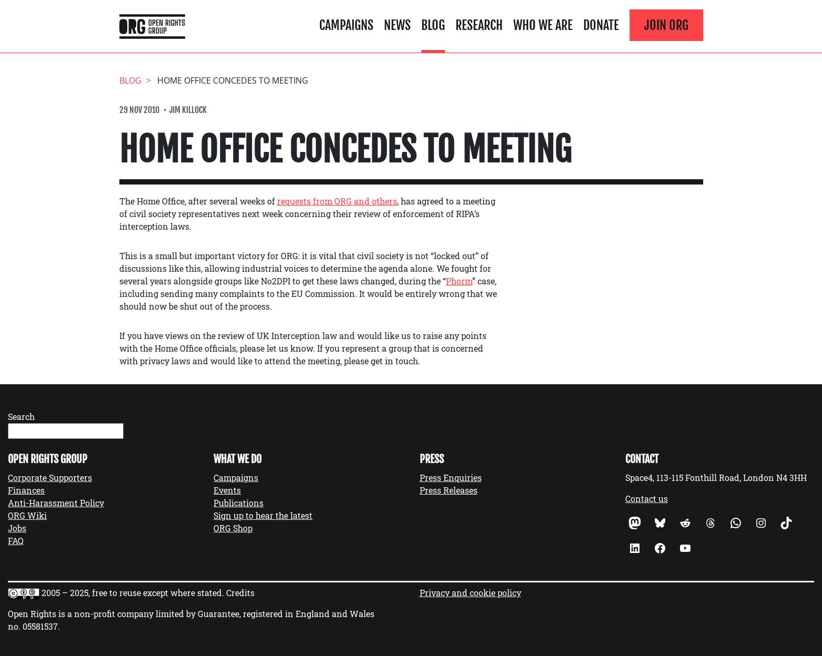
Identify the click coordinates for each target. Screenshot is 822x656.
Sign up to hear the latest (263, 515)
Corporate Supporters (50, 477)
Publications (238, 502)
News (397, 25)
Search (21, 416)
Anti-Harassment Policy (56, 502)
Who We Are (543, 25)
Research (479, 25)
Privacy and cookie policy (470, 592)
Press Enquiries (451, 477)
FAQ (16, 540)
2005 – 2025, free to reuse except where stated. (133, 592)
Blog (433, 25)
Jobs (17, 528)
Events (227, 490)
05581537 (40, 626)
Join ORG (666, 25)
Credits (240, 592)
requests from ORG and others (337, 201)
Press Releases (449, 490)
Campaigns (346, 25)
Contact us (646, 498)
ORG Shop (233, 528)
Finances (26, 490)
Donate (601, 25)
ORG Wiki (27, 515)
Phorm (459, 280)
